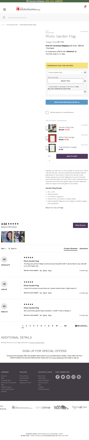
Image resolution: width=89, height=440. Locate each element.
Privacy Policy (24, 376)
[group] (12, 224)
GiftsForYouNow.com (37, 436)
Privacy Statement (58, 358)
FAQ (39, 385)
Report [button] (45, 270)
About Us (4, 376)
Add (46, 130)
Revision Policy (24, 378)
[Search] (16, 248)
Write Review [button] (80, 225)
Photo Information (43, 380)
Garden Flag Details (54, 188)
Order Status (42, 378)
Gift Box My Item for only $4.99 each (62, 112)
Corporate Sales (6, 380)
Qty (49, 156)
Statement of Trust (25, 382)
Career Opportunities (7, 389)
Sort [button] (4, 248)
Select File (65, 81)
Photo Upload (53, 77)
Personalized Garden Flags (28, 25)
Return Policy (24, 380)
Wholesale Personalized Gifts (8, 384)
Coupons (41, 387)
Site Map (3, 391)
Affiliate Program (6, 387)
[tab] (70, 249)
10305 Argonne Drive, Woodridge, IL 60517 (50, 434)
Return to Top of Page (54, 208)
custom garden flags (37, 342)
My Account (41, 376)
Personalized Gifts (12, 25)
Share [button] (50, 270)
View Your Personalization (66, 102)
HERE (69, 358)
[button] (6, 236)
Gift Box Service (43, 382)
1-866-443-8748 (63, 436)
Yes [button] (41, 270)
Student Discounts (43, 389)
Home (3, 25)
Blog (2, 378)
